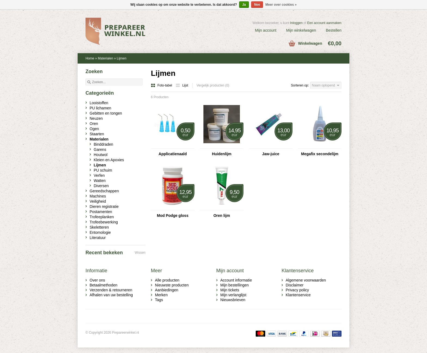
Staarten (97, 134)
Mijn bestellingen (234, 285)
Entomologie (100, 232)
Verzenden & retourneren (111, 290)
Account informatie (236, 280)
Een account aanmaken (324, 23)
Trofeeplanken (102, 217)
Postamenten (101, 212)
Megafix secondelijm (319, 154)
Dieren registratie (104, 206)
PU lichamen (100, 108)
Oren (94, 123)
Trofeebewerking (104, 222)
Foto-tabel (162, 85)
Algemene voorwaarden (306, 280)
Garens (100, 149)
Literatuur (98, 237)
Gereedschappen (104, 191)
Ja (244, 5)
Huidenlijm (221, 154)
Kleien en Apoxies (109, 160)
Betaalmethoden (103, 285)
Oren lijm (221, 215)
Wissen (140, 253)
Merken (161, 295)
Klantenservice (298, 295)
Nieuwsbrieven (232, 300)
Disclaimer (294, 285)
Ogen (94, 129)
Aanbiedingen (166, 290)
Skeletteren (99, 227)
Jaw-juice (270, 154)
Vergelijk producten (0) (213, 85)
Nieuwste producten (172, 285)
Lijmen (121, 58)
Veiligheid (98, 201)
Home (90, 58)
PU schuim (103, 170)
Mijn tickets (229, 290)
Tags (159, 300)
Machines (98, 196)
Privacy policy (297, 290)
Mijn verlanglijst (233, 295)
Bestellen (333, 30)
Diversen (101, 186)
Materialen (105, 58)
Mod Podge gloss (172, 215)
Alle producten (167, 280)
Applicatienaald (172, 154)
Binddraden (103, 144)
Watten (100, 180)
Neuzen (96, 118)
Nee (257, 5)
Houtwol (101, 154)
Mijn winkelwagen (301, 30)
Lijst (182, 85)
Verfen (99, 175)
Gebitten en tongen (106, 113)
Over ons (97, 280)
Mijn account (265, 30)
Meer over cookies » (281, 5)
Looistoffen (99, 103)
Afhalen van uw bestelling (111, 295)
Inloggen (296, 23)
